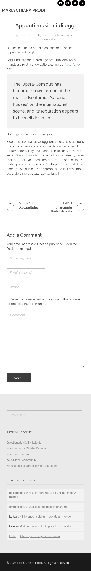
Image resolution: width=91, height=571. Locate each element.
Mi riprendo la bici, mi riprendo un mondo (45, 516)
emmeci (47, 35)
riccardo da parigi (20, 492)
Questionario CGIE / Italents (24, 442)
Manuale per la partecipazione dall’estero (32, 465)
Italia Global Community (21, 459)
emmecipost (17, 506)
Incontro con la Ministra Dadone (26, 448)
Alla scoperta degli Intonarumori (49, 506)
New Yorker (73, 64)
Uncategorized (48, 39)
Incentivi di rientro (18, 454)
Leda (12, 536)
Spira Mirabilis (26, 155)
